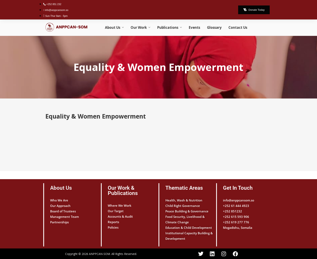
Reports (113, 222)
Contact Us (237, 27)
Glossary (214, 27)
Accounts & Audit (120, 216)
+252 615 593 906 (236, 217)
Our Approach (60, 206)
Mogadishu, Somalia (237, 228)
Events (194, 27)
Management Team (64, 217)
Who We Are (59, 200)
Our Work (139, 27)
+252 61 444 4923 (236, 206)
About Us (112, 27)
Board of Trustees (63, 211)
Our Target (116, 211)
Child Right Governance (182, 206)
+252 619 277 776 (236, 222)
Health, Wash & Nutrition (183, 200)
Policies (113, 227)
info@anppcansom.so (238, 200)
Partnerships (59, 222)
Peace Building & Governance (186, 211)
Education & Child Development (188, 228)
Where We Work (119, 205)
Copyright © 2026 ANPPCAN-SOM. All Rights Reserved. (101, 254)
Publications (167, 27)
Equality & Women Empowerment (158, 67)
